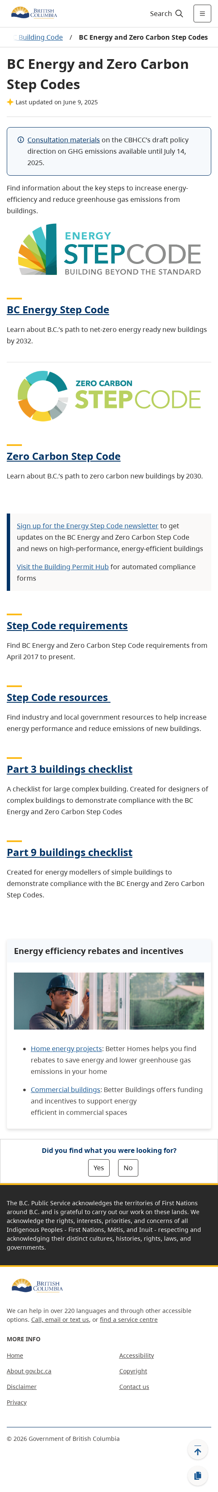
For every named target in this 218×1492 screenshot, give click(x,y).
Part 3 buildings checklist (69, 769)
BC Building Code (35, 37)
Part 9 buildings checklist (69, 852)
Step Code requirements (67, 625)
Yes (99, 1167)
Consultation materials (63, 139)
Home (15, 1355)
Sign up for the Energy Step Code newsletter (88, 525)
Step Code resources (58, 697)
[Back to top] (198, 1449)
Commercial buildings (65, 1089)
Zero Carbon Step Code (64, 456)
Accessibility (136, 1355)
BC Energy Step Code (58, 309)
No (128, 1167)
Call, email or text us (60, 1319)
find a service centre (129, 1319)
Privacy (17, 1402)
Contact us (134, 1387)
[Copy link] (198, 1476)
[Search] (165, 13)
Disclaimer (22, 1387)
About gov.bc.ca (29, 1371)
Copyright (133, 1371)
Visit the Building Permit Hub (63, 566)
